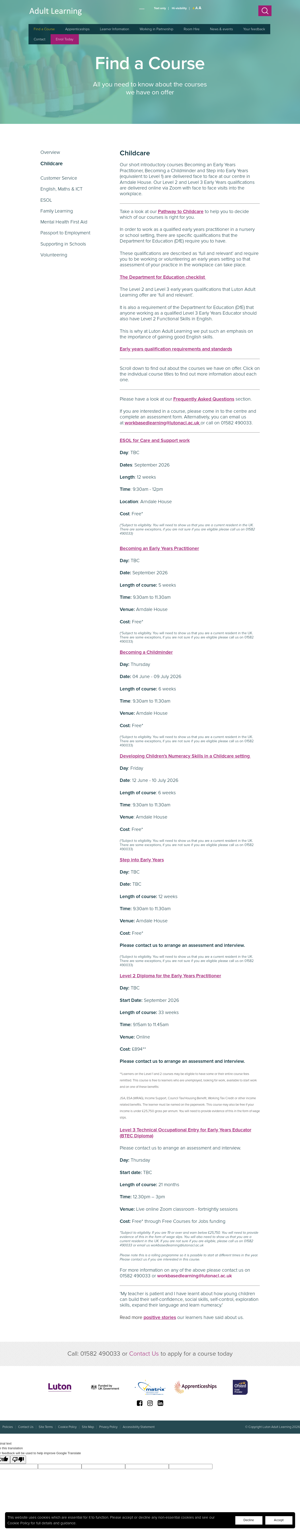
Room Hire (192, 29)
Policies (7, 1427)
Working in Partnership (156, 29)
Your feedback (254, 29)
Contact (39, 39)
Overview (50, 152)
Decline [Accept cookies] (248, 1520)
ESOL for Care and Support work (155, 440)
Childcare (51, 164)
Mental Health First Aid (63, 222)
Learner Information (114, 29)
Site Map (88, 1427)
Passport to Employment (65, 233)
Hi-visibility (179, 8)
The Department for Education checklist (163, 277)
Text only (160, 8)
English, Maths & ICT (61, 189)
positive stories (160, 1317)
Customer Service (58, 178)
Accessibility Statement (139, 1427)
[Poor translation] (18, 1459)
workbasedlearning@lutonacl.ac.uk (194, 1276)
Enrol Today (64, 39)
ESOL (46, 200)
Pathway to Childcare (181, 212)
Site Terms (46, 1427)
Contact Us (144, 1353)
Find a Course (44, 29)
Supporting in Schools (63, 244)
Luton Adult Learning (56, 11)
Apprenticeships (77, 29)
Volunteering (53, 255)
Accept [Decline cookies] (279, 1520)
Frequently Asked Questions (203, 399)
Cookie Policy (18, 1523)
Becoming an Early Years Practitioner (159, 548)
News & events (221, 29)
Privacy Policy (108, 1427)
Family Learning (56, 211)
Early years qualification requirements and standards (176, 349)
